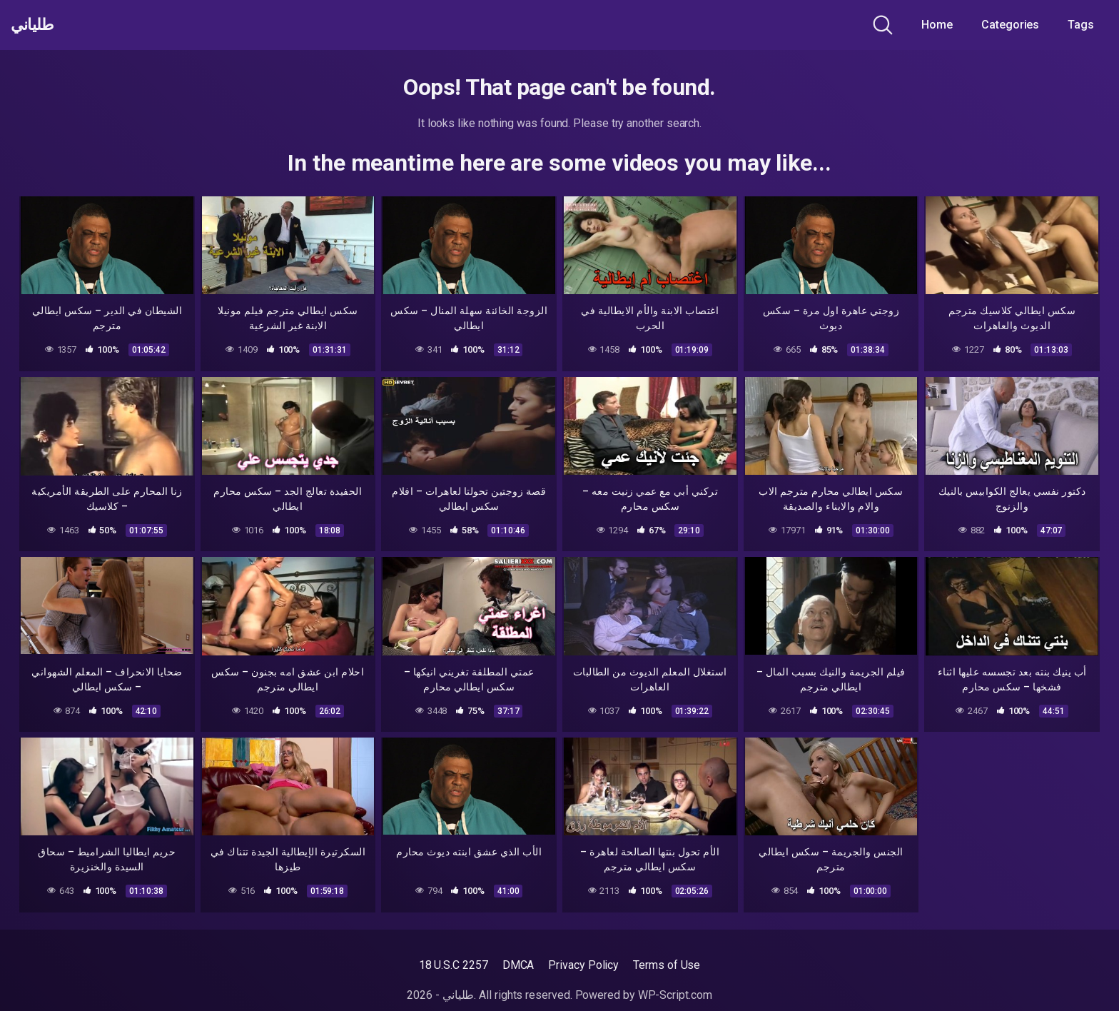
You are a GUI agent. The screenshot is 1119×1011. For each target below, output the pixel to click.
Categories (1010, 24)
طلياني (38, 25)
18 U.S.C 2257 (453, 965)
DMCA (518, 965)
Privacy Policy (583, 965)
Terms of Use (666, 965)
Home (937, 24)
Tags (1081, 24)
